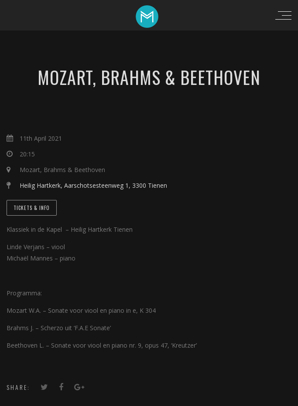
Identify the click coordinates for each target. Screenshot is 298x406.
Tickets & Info (32, 207)
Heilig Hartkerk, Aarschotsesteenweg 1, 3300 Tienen (93, 185)
